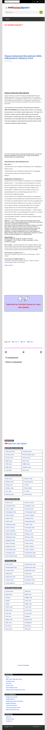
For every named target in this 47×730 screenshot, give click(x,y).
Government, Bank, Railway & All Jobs (22, 726)
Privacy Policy (10, 719)
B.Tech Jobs (9, 685)
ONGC (8, 600)
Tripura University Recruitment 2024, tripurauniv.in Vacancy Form (23, 57)
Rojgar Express (10, 699)
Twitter (23, 342)
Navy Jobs (9, 629)
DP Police (28, 626)
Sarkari (8, 597)
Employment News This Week (14, 701)
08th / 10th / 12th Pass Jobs (14, 679)
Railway (28, 616)
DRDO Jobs (29, 597)
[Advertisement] (23, 40)
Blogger (26, 665)
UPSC (8, 604)
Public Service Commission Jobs (15, 689)
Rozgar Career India (11, 697)
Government (9, 591)
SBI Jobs (28, 591)
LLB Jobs (8, 683)
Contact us (9, 721)
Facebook (15, 342)
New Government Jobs (12, 709)
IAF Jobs (8, 616)
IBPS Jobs (29, 594)
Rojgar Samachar (11, 703)
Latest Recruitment (11, 705)
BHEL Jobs (29, 604)
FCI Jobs (8, 613)
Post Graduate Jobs (11, 687)
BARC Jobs (29, 619)
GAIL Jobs (29, 610)
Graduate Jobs (10, 681)
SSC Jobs (28, 600)
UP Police (9, 626)
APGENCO (29, 622)
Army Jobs (29, 613)
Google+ (31, 342)
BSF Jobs (9, 622)
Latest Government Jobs (13, 707)
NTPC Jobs (9, 607)
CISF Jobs (29, 607)
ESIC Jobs (9, 610)
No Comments (8, 61)
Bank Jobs (9, 594)
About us (8, 717)
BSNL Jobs (9, 619)
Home (7, 677)
